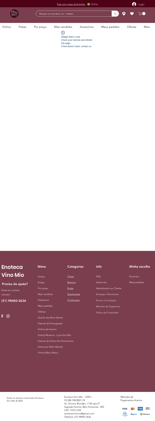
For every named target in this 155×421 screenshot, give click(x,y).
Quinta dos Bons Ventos (50, 317)
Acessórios (43, 299)
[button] (142, 13)
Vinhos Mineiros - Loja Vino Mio (50, 335)
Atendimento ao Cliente (108, 288)
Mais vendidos (45, 294)
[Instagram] (8, 316)
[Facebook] (2, 316)
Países (41, 282)
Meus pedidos (45, 305)
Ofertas (42, 311)
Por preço (43, 288)
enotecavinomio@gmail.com (79, 413)
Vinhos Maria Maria (48, 352)
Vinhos (41, 276)
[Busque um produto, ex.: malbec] (72, 14)
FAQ (98, 276)
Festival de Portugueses (50, 323)
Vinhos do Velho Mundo (50, 346)
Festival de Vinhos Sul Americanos (50, 340)
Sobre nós (101, 282)
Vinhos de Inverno (47, 329)
